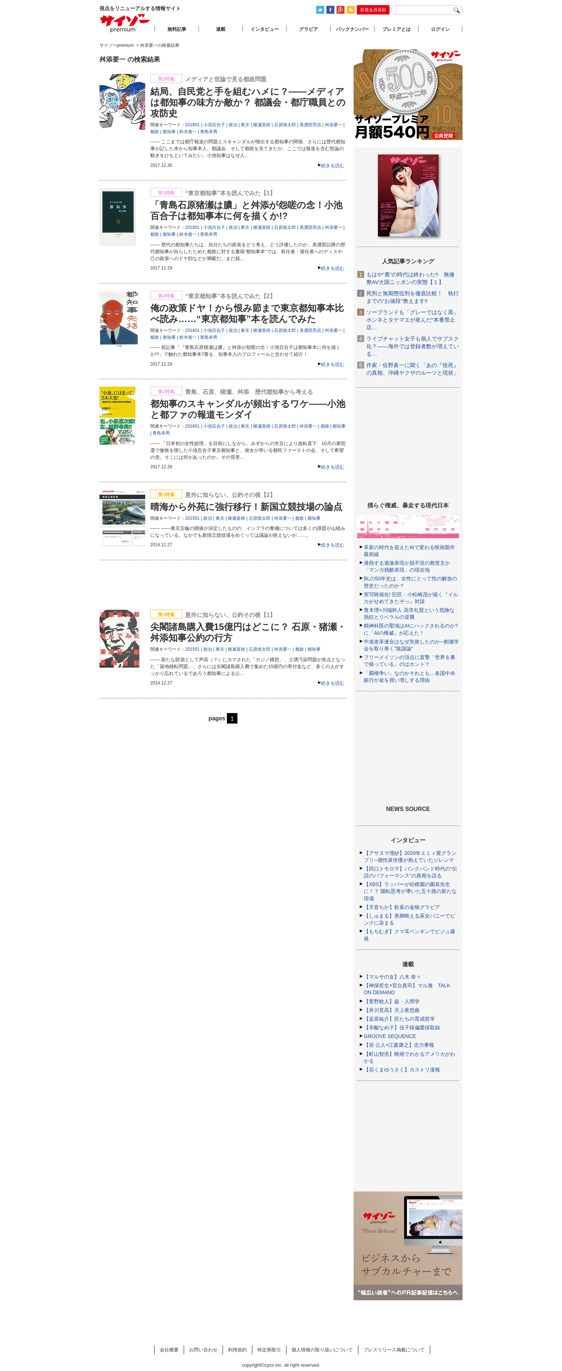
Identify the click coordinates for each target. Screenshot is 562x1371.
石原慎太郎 (285, 124)
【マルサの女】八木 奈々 (392, 977)
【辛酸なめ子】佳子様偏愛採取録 (402, 1027)
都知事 (169, 131)
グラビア (308, 29)
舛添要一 (333, 124)
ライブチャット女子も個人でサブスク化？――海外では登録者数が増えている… (412, 346)
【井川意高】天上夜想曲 (392, 1010)
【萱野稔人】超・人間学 (392, 1001)
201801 (192, 124)
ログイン (440, 29)
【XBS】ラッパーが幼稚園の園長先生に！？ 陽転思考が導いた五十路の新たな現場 (410, 891)
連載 (220, 29)
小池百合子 (214, 124)
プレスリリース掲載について (394, 1350)
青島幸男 (208, 131)
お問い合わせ (203, 1350)
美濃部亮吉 (310, 124)
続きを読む (333, 165)
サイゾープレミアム (125, 23)
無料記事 (176, 29)
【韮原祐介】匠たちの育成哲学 (399, 1019)
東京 (245, 124)
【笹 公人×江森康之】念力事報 (399, 1045)
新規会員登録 (373, 9)
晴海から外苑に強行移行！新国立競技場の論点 (246, 507)
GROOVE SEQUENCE (390, 1036)
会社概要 (169, 1350)
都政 (154, 131)
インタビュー (265, 29)
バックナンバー (352, 29)
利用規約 (237, 1350)
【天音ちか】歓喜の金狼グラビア (402, 907)
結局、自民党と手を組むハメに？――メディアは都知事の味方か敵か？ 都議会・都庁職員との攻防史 (248, 102)
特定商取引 (269, 1350)
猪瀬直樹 (261, 124)
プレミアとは (396, 29)
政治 (233, 124)
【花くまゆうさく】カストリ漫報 (402, 1069)
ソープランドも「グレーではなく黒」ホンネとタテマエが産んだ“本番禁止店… (412, 319)
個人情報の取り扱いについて (322, 1350)
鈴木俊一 (188, 131)
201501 (192, 518)
